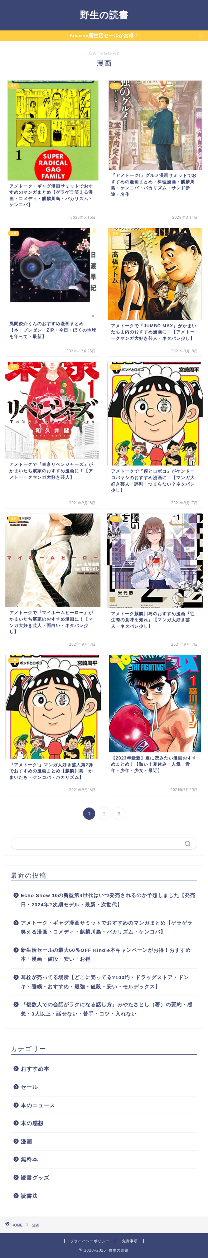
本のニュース (38, 1105)
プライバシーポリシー (90, 1241)
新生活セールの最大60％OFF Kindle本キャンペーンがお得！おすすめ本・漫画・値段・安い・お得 (106, 955)
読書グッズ (35, 1178)
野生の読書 (104, 14)
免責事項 (130, 1241)
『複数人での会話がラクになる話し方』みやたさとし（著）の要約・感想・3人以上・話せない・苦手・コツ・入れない (107, 1009)
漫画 (26, 1141)
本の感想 (32, 1123)
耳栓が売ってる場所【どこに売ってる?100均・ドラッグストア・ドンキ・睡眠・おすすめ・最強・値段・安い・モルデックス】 (105, 982)
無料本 (29, 1159)
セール (29, 1087)
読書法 (29, 1196)
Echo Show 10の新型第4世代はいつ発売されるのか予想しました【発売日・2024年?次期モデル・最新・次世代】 (108, 900)
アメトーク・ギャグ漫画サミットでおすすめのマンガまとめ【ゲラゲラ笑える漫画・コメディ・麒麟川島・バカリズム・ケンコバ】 (107, 927)
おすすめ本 (35, 1069)
